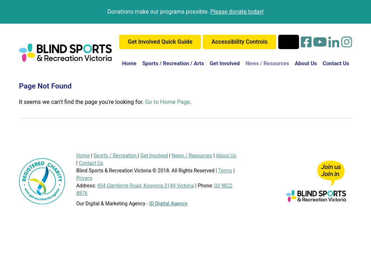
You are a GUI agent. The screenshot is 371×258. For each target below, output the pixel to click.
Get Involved (154, 155)
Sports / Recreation (115, 155)
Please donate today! (237, 11)
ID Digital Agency (168, 203)
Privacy (84, 178)
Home (130, 63)
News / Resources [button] (267, 63)
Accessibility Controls (239, 41)
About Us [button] (306, 63)
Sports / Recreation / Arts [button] (173, 63)
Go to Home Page (167, 102)
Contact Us (336, 63)
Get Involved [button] (225, 63)
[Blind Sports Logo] (65, 53)
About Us (226, 155)
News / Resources (192, 155)
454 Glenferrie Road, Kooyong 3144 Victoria (145, 185)
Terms (225, 170)
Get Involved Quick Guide (160, 41)
